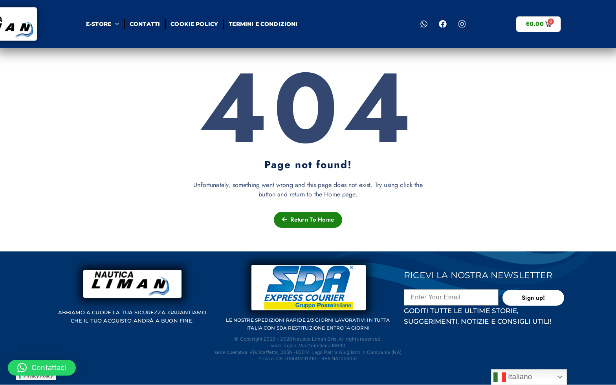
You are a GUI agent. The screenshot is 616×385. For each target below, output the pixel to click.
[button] (42, 368)
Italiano (512, 377)
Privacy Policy (38, 376)
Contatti (145, 24)
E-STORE (102, 24)
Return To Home (308, 219)
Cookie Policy (194, 24)
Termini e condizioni (263, 24)
